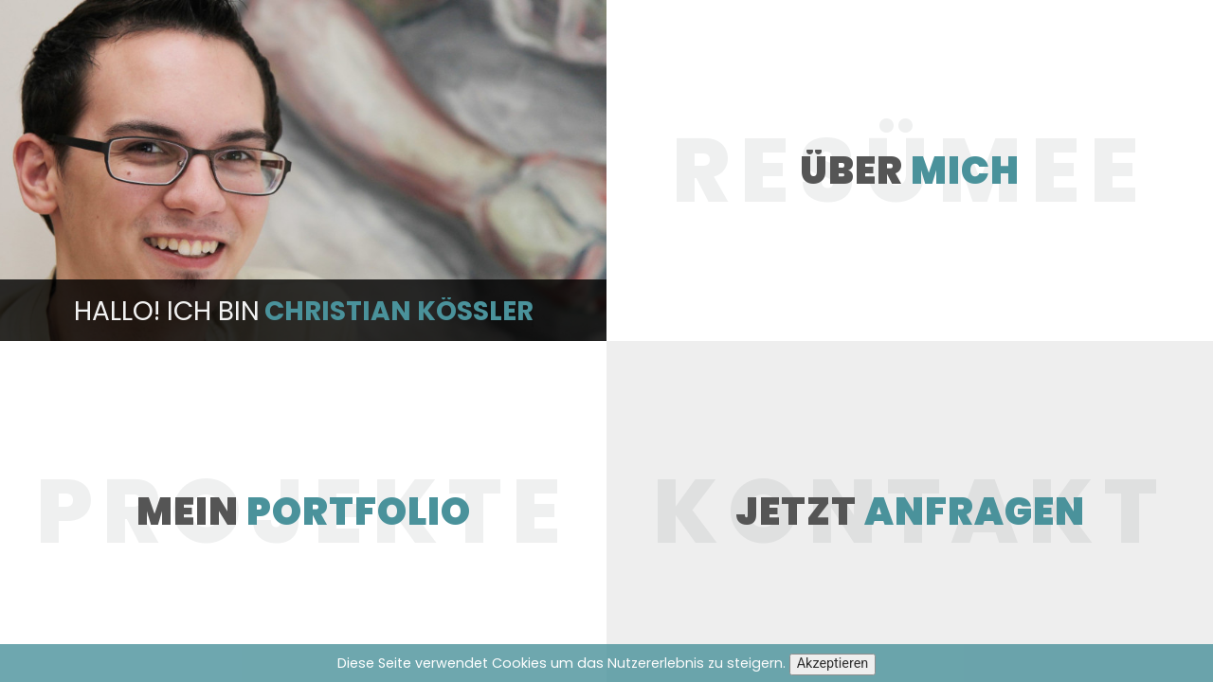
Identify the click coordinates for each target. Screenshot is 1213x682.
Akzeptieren (833, 663)
